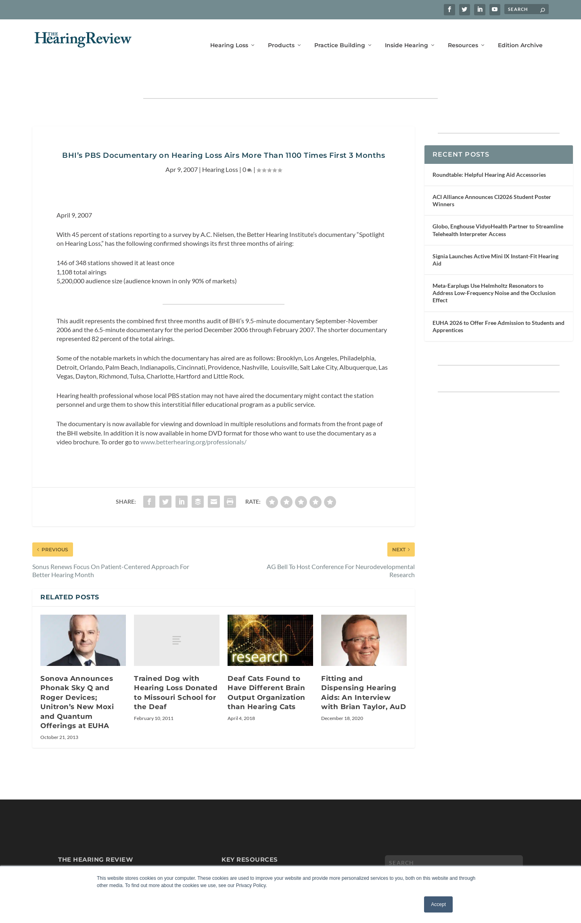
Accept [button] (438, 904)
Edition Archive (520, 35)
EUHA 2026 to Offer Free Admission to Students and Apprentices (498, 303)
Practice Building (339, 35)
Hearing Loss (229, 35)
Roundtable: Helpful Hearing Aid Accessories (489, 151)
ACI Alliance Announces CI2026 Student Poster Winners (492, 177)
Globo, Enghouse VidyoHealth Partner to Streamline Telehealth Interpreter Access (498, 207)
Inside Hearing (406, 35)
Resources (463, 35)
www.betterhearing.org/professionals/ (193, 419)
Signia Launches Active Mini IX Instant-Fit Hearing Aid (495, 237)
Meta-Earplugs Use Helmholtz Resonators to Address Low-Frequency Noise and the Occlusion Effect (494, 269)
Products (281, 35)
